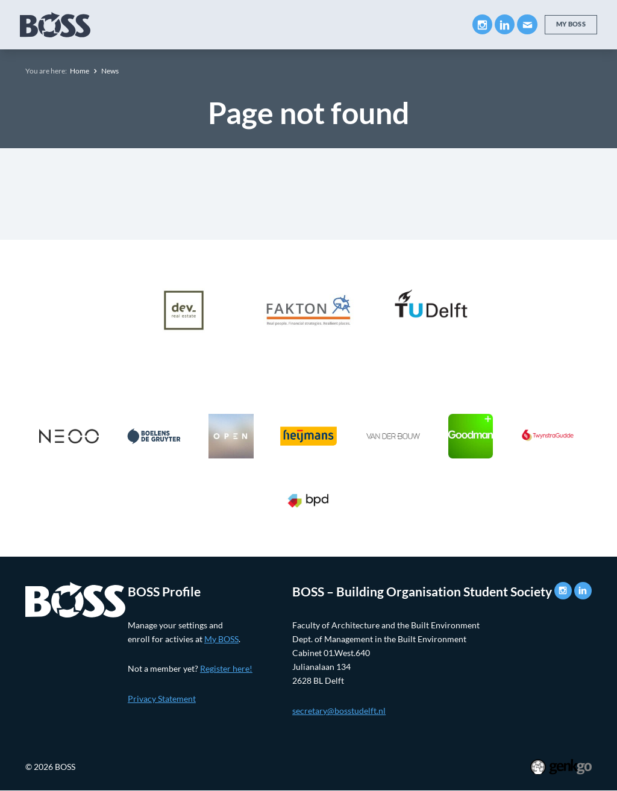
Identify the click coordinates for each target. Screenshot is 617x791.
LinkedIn (505, 24)
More (434, 24)
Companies (264, 25)
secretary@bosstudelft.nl (339, 710)
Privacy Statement (162, 698)
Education (194, 25)
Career (326, 25)
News (110, 70)
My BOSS (571, 24)
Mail (527, 24)
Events (378, 25)
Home (79, 70)
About (134, 25)
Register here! (226, 668)
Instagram (482, 24)
